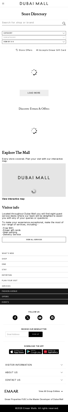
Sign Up (35, 334)
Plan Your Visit (10, 280)
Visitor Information (18, 364)
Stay (4, 269)
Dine (4, 264)
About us (11, 372)
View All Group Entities (49, 391)
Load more (34, 93)
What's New (8, 253)
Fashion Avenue (9, 291)
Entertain (7, 275)
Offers (5, 296)
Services (6, 286)
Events (5, 302)
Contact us (12, 380)
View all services (34, 239)
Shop (4, 259)
